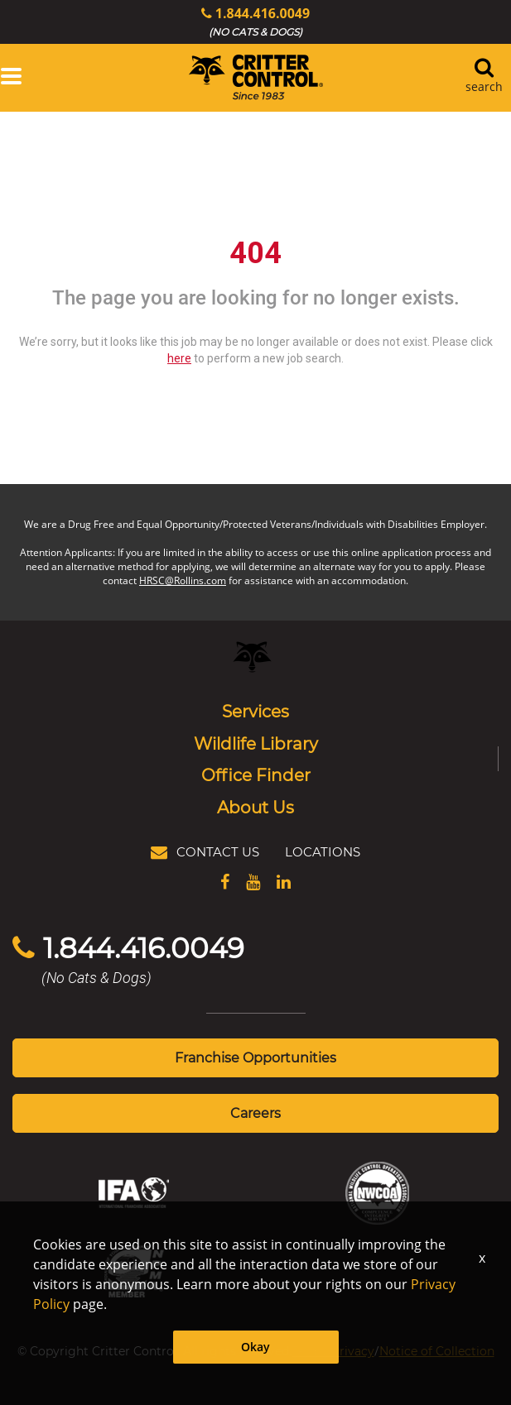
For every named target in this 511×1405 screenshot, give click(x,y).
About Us (255, 807)
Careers (255, 1112)
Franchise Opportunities (255, 1057)
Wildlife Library (256, 743)
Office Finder (256, 774)
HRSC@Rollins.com (182, 580)
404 (255, 253)
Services (255, 711)
